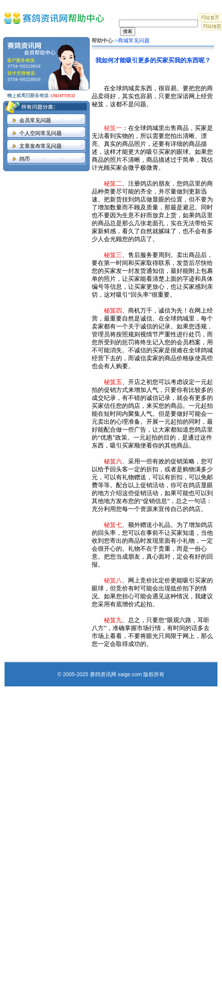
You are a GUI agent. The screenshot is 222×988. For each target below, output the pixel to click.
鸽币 (24, 159)
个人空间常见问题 (40, 133)
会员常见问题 (35, 120)
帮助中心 (102, 40)
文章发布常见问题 (40, 146)
